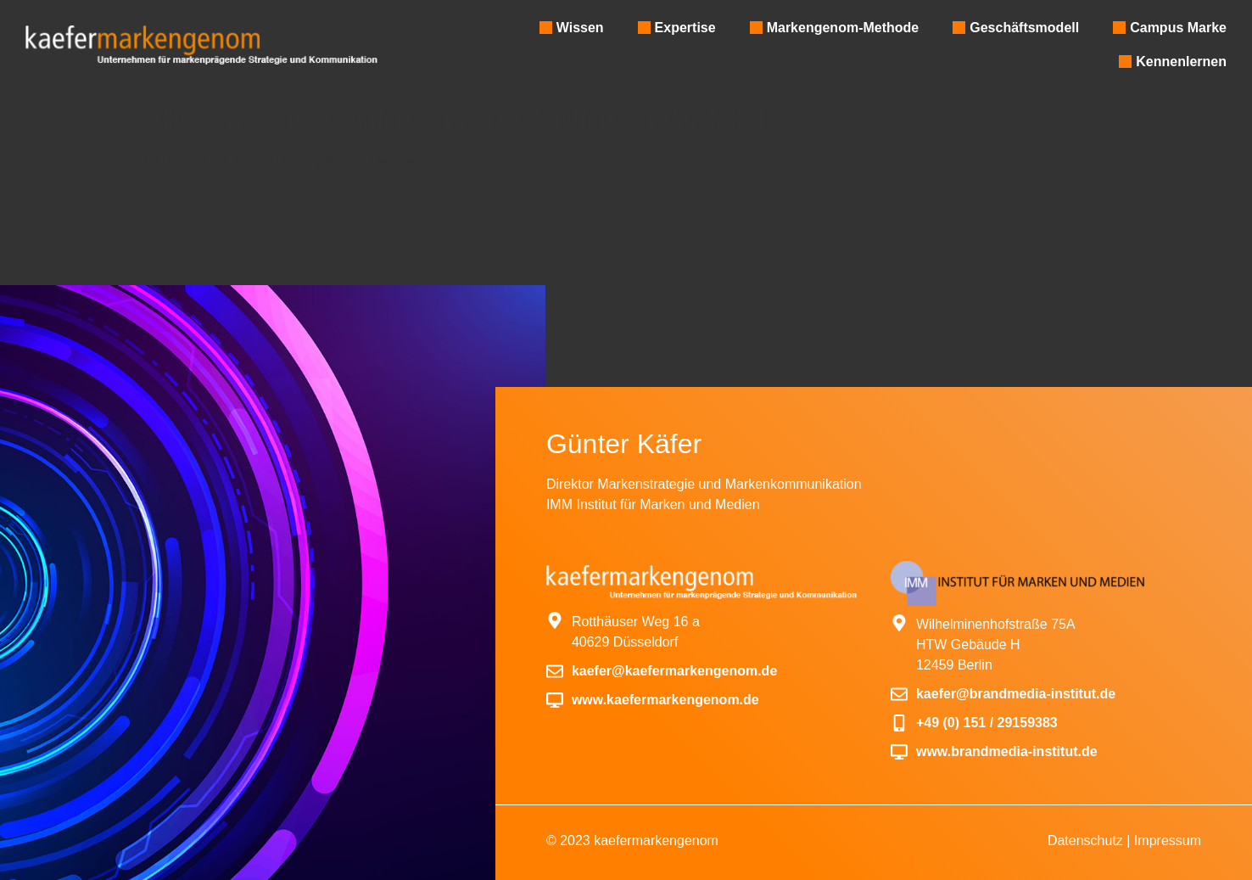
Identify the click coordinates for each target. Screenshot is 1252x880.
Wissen (580, 27)
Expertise (685, 27)
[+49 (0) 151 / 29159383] (899, 723)
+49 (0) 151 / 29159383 (987, 722)
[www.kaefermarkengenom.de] (554, 700)
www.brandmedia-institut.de (1007, 751)
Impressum (1167, 840)
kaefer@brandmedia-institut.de (1015, 694)
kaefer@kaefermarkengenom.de (674, 671)
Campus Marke (1178, 27)
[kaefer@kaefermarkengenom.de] (554, 671)
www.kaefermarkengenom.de (665, 699)
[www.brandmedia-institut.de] (899, 751)
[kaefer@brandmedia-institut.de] (899, 694)
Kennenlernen (1181, 61)
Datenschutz (1085, 840)
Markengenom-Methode (843, 27)
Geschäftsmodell (1024, 27)
